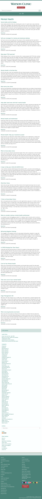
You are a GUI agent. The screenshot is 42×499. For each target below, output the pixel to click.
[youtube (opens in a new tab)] (30, 482)
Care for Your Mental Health (8, 263)
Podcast (23, 457)
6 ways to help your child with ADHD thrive (12, 167)
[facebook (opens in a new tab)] (22, 482)
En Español (4, 446)
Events (2, 476)
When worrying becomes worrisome (10, 312)
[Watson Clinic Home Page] (21, 4)
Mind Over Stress (5, 183)
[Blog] (37, 482)
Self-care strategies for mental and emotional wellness (15, 38)
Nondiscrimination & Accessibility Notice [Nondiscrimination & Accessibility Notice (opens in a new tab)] (7, 486)
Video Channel (24, 469)
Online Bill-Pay (3, 488)
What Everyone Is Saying (26, 472)
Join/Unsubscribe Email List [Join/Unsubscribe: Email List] (25, 486)
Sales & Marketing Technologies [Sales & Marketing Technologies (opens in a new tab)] (35, 497)
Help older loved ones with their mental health (13, 102)
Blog (1, 462)
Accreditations (4, 448)
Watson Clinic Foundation (6, 443)
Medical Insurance (4, 483)
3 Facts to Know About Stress (8, 199)
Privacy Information (25, 459)
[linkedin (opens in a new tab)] (27, 482)
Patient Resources (4, 490)
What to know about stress (8, 151)
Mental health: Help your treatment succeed (12, 135)
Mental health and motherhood (9, 118)
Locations (2, 481)
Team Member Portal (25, 467)
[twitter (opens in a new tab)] (24, 482)
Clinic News (3, 467)
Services (3, 439)
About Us (3, 438)
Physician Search (3, 493)
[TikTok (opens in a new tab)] (35, 482)
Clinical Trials (4, 442)
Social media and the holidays (9, 22)
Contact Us (4, 449)
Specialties (24, 466)
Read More (3, 33)
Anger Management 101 (7, 296)
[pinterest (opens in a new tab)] (29, 482)
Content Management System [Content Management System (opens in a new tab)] (24, 497)
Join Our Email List (4, 479)
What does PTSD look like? (8, 54)
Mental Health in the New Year (9, 70)
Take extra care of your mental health (11, 279)
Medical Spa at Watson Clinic (6, 484)
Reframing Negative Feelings (8, 231)
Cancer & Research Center (5, 464)
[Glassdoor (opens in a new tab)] (34, 482)
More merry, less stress (7, 86)
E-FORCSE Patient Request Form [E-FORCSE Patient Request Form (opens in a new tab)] (6, 472)
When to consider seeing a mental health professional (15, 215)
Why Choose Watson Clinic (26, 474)
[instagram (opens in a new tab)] (26, 482)
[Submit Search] (40, 11)
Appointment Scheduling (6, 441)
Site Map (23, 464)
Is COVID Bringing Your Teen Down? (10, 247)
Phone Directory (3, 491)
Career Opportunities (4, 466)
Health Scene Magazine (6, 445)
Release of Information (26, 460)
